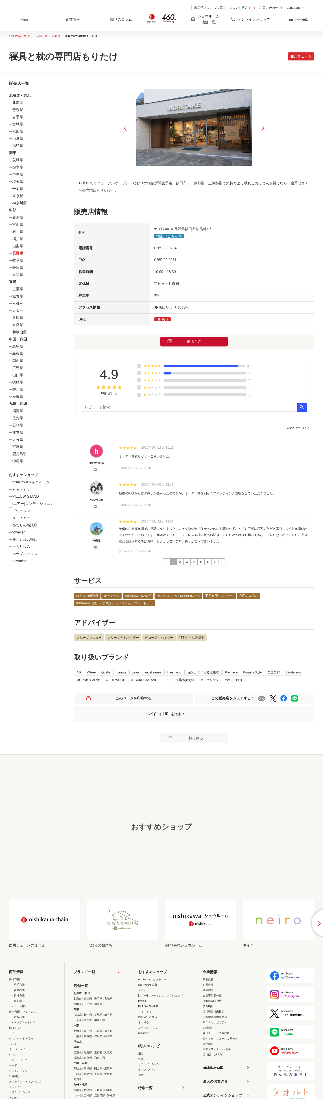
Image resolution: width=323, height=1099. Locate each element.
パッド (13, 1043)
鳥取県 (17, 346)
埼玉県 (17, 181)
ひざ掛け (14, 1076)
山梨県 (17, 246)
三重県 (17, 289)
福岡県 (17, 411)
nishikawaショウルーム (31, 482)
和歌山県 (19, 332)
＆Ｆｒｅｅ (21, 518)
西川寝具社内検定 (213, 1011)
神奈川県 (19, 203)
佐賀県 (17, 418)
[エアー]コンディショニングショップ (160, 995)
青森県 (17, 110)
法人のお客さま (240, 7)
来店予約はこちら (208, 7)
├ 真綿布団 (18, 995)
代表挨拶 (208, 979)
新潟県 (17, 217)
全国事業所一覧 (212, 995)
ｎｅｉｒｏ (21, 489)
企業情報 (210, 972)
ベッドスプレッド (20, 1070)
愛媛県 (17, 396)
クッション (15, 1086)
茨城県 (17, 160)
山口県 (17, 375)
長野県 (17, 253)
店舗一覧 (81, 986)
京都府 (17, 303)
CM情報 (207, 1027)
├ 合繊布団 (18, 990)
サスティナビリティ (215, 1022)
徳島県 (17, 382)
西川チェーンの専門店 (216, 1033)
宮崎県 (17, 447)
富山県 (17, 224)
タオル (13, 1054)
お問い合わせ (268, 7)
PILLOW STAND (25, 496)
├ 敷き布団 (18, 1017)
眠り (141, 1053)
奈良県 (17, 325)
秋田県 (17, 131)
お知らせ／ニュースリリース (220, 1038)
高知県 (78, 1079)
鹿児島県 (19, 454)
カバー (13, 1033)
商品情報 (16, 972)
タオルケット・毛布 (21, 1038)
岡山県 (17, 361)
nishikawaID (298, 19)
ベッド (13, 1065)
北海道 (17, 103)
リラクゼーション (20, 1092)
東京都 (17, 196)
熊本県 (17, 432)
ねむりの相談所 (24, 525)
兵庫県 (17, 318)
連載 (141, 1075)
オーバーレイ (17, 1049)
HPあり (162, 319)
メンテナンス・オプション (25, 1081)
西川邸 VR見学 (213, 1054)
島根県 (17, 353)
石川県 (17, 232)
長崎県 (17, 425)
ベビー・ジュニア (20, 1060)
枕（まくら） (17, 1027)
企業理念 (208, 990)
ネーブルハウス (24, 554)
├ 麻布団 (16, 1000)
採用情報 (208, 1043)
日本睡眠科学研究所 (215, 1017)
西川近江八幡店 (24, 539)
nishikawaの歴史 (213, 1000)
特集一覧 (145, 1088)
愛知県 (17, 275)
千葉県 (17, 189)
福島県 (17, 146)
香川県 (17, 389)
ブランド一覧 (84, 972)
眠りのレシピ (149, 1046)
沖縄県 (17, 461)
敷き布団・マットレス (22, 1011)
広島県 (17, 368)
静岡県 (17, 267)
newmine (19, 561)
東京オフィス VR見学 (217, 1049)
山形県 (17, 138)
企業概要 (208, 984)
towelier (18, 532)
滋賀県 (17, 296)
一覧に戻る (185, 738)
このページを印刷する (118, 698)
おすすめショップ (152, 972)
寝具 (141, 1058)
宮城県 (17, 124)
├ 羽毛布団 (18, 984)
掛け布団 (14, 979)
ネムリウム (21, 546)
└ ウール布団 (19, 1006)
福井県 (17, 239)
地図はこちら (169, 236)
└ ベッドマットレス (23, 1022)
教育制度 (208, 1006)
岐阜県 (17, 260)
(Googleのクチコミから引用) (135, 468)
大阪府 (17, 310)
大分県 (17, 439)
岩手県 (17, 117)
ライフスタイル (147, 1069)
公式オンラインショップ (222, 1095)
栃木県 (17, 167)
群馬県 (17, 174)
